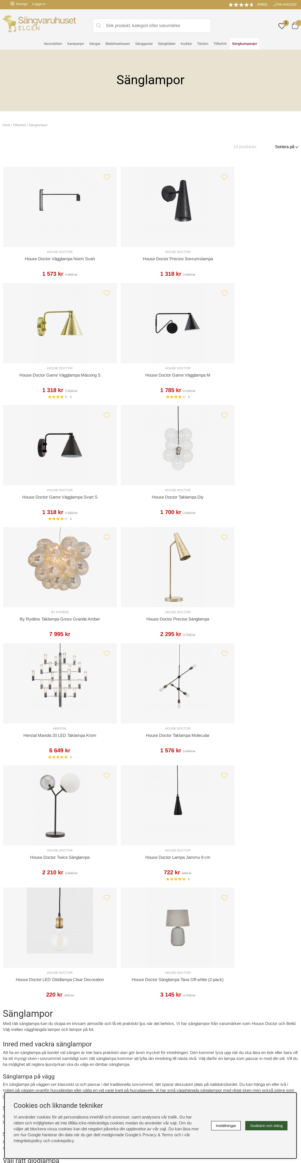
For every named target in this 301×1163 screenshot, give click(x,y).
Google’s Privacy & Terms (149, 1134)
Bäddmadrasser (118, 44)
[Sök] (152, 26)
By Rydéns (188, 379)
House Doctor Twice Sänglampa (188, 512)
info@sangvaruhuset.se (199, 962)
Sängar (95, 44)
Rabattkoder (90, 1019)
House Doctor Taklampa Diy (113, 386)
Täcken (202, 44)
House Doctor (38, 253)
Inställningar (226, 1126)
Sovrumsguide (92, 1025)
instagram (18, 1054)
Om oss (86, 1031)
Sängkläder (167, 44)
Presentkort (90, 1037)
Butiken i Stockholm (244, 1037)
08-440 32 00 (196, 956)
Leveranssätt (63, 933)
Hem (6, 125)
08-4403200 (287, 4)
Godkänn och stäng (266, 1126)
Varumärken (53, 44)
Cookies (160, 1019)
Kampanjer (75, 44)
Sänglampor (38, 125)
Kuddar (186, 44)
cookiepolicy (62, 1140)
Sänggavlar (144, 44)
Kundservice (21, 933)
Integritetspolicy (167, 1031)
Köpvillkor (162, 1025)
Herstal (38, 505)
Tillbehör (220, 44)
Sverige (19, 4)
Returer (140, 933)
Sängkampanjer (244, 44)
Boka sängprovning (244, 1019)
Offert (97, 933)
